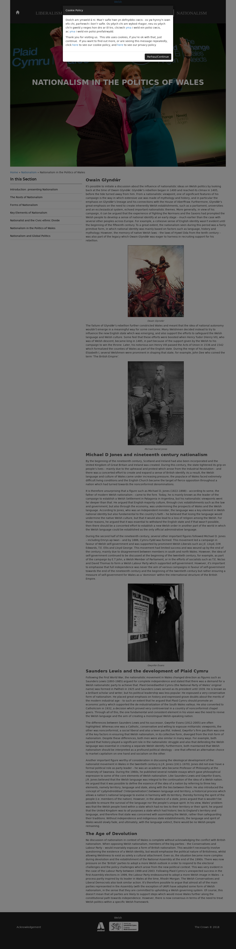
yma (128, 27)
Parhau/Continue (158, 57)
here (75, 45)
